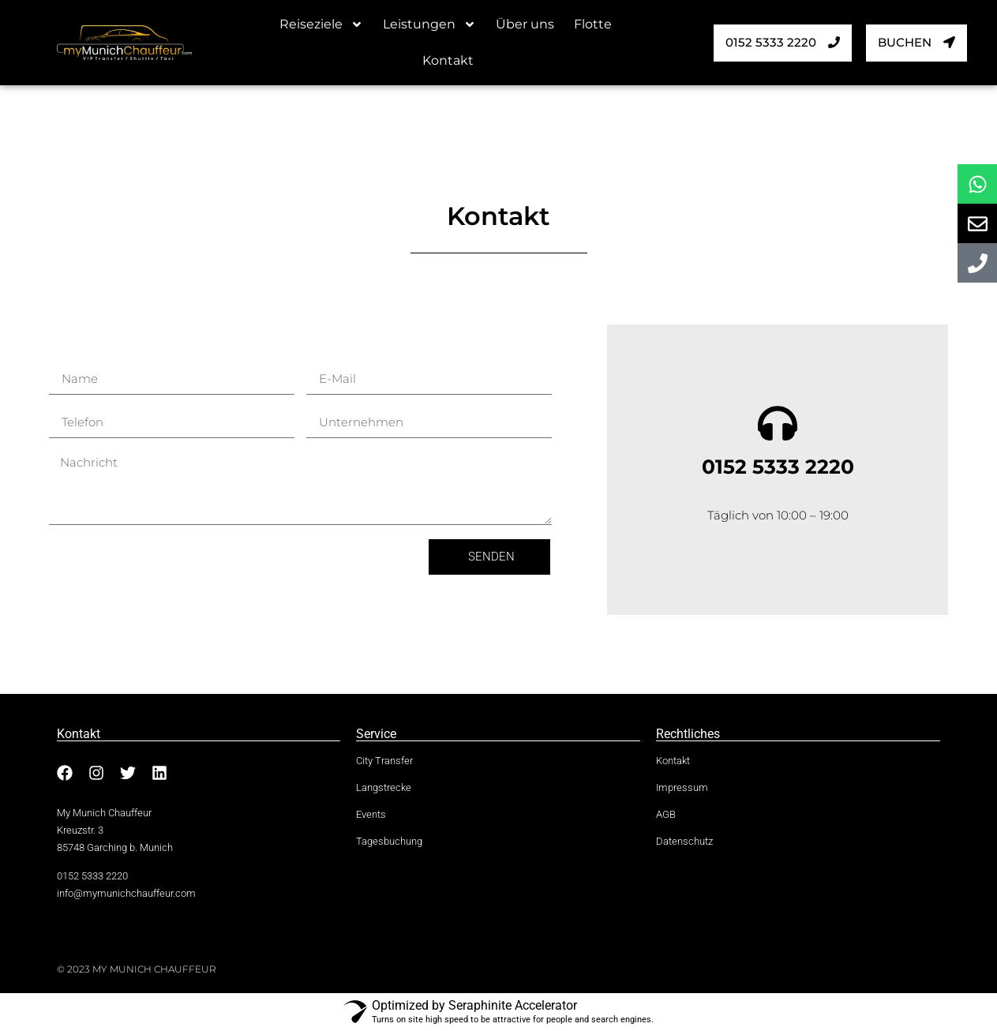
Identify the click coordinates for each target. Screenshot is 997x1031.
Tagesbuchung (389, 841)
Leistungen (429, 24)
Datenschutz (684, 841)
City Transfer (384, 761)
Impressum (682, 788)
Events (371, 815)
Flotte (593, 24)
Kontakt (448, 60)
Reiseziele (321, 24)
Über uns (525, 24)
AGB (666, 815)
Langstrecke (383, 788)
